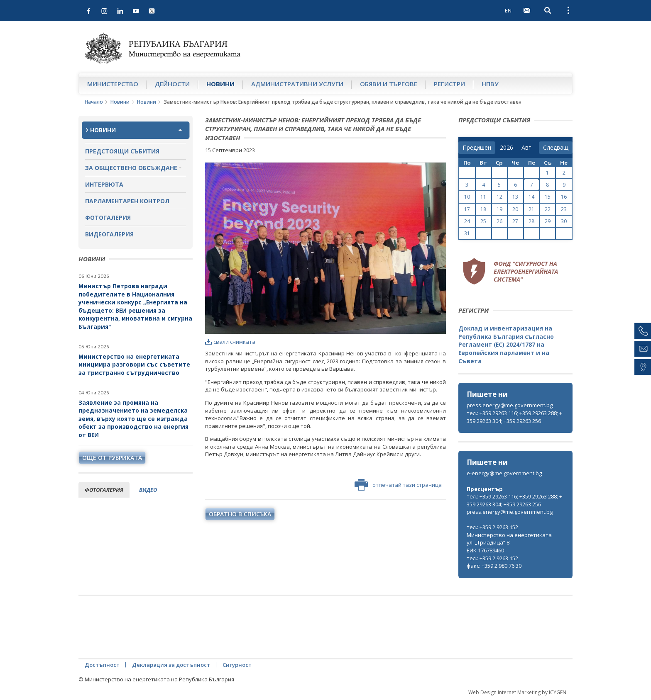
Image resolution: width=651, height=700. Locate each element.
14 (531, 196)
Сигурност (237, 664)
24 (467, 221)
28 (531, 221)
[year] (506, 147)
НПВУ (490, 84)
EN (508, 10)
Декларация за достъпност (171, 664)
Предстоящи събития (122, 151)
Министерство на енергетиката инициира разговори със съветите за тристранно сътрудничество (134, 364)
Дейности (172, 84)
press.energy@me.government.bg (510, 405)
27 (515, 221)
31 (467, 233)
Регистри (449, 84)
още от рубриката (112, 458)
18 (483, 209)
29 (548, 221)
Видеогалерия (109, 234)
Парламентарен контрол (127, 201)
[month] (527, 147)
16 (564, 196)
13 (515, 196)
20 (515, 209)
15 (548, 196)
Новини (220, 84)
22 (548, 209)
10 (467, 196)
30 (564, 221)
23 (564, 209)
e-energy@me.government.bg (504, 473)
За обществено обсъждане (131, 168)
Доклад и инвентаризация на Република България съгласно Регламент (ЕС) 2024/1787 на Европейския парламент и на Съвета (506, 344)
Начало (94, 101)
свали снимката (230, 341)
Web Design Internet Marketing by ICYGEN (517, 692)
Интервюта (104, 184)
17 (467, 209)
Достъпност (102, 664)
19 (499, 209)
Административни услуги (297, 84)
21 (531, 209)
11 (483, 196)
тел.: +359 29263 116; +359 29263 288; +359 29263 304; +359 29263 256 (514, 417)
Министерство (112, 84)
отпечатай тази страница (398, 484)
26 (499, 221)
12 (499, 196)
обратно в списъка (240, 514)
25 (483, 221)
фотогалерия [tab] (104, 489)
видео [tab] (148, 489)
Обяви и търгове (388, 84)
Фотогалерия (108, 217)
